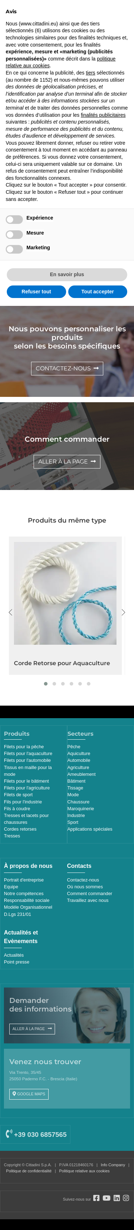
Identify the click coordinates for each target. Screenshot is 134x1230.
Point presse (16, 962)
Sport (73, 822)
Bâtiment (77, 781)
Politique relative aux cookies (84, 1171)
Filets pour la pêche (24, 746)
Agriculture (78, 767)
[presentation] (10, 612)
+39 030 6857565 (36, 1134)
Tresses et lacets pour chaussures (26, 819)
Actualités (14, 955)
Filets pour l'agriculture (27, 788)
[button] (45, 683)
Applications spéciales (90, 829)
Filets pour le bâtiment (26, 781)
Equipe (11, 886)
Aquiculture (79, 753)
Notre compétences (24, 893)
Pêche (74, 746)
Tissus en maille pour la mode (28, 771)
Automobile (79, 760)
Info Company (113, 1165)
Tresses (12, 836)
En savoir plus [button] (67, 274)
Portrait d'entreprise (24, 880)
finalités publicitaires (103, 115)
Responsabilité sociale (26, 900)
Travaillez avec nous (88, 900)
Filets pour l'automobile (27, 760)
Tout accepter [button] (97, 291)
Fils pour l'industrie (23, 801)
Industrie (76, 815)
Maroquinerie (81, 808)
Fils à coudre (17, 808)
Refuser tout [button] (36, 291)
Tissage (75, 788)
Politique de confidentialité (28, 1171)
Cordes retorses (20, 829)
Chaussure (79, 801)
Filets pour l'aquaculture (28, 753)
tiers (90, 73)
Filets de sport (18, 794)
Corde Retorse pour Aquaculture (62, 663)
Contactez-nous (83, 880)
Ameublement (82, 774)
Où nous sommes (85, 886)
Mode (73, 794)
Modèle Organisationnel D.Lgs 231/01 (28, 910)
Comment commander (90, 893)
